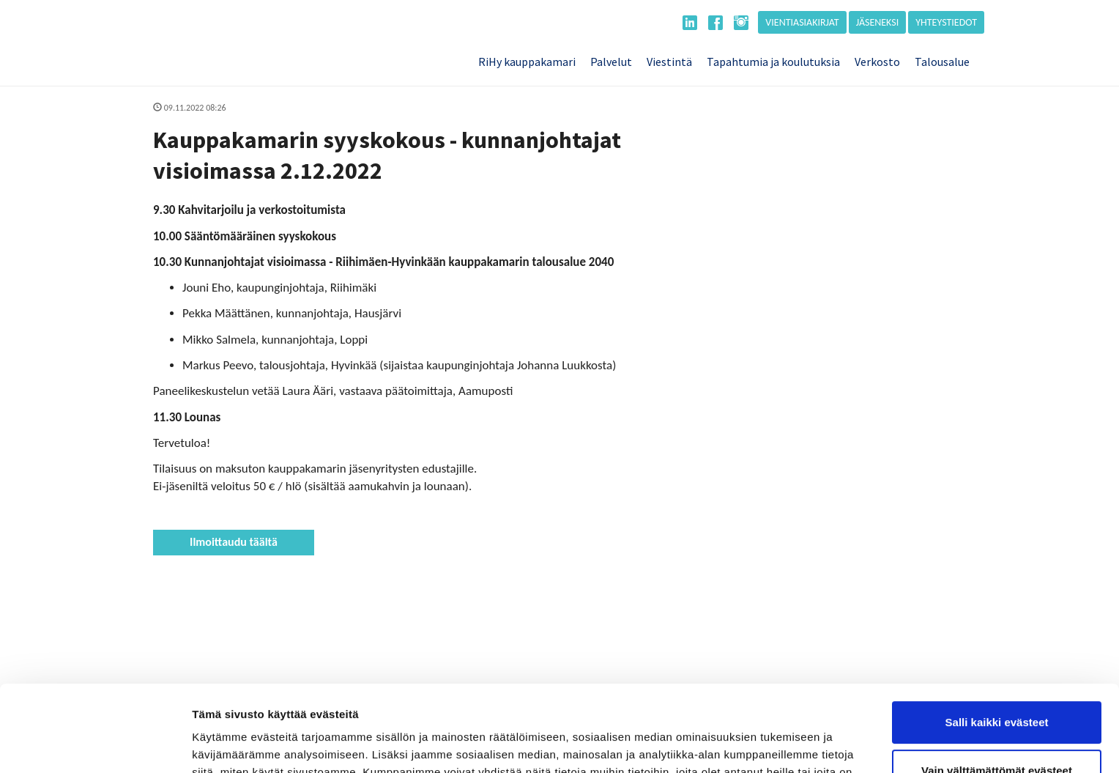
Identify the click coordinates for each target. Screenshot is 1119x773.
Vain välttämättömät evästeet (996, 684)
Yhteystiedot (946, 22)
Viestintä (669, 61)
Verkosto (877, 61)
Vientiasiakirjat (802, 22)
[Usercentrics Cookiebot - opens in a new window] (95, 744)
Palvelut (611, 61)
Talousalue (942, 61)
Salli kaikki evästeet (997, 636)
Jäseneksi (877, 22)
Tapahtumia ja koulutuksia (773, 61)
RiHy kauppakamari (527, 61)
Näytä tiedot (224, 744)
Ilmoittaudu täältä (234, 542)
